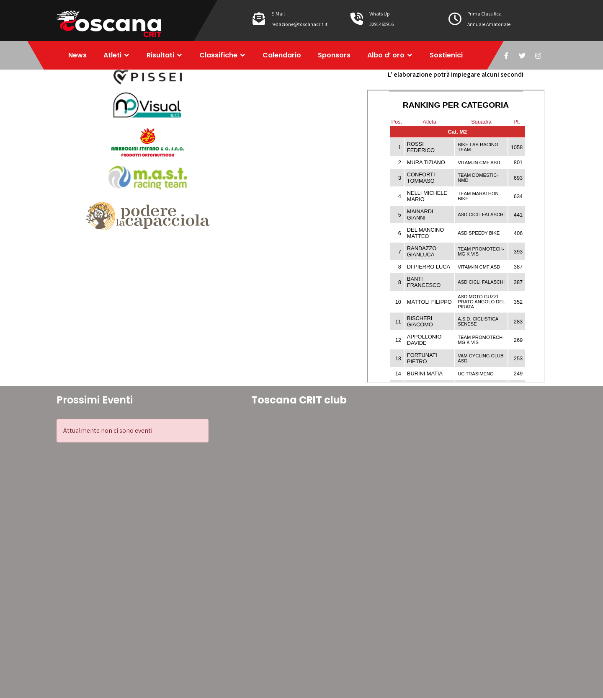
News (77, 55)
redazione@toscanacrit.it (299, 24)
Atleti (112, 55)
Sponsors (334, 55)
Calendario (282, 55)
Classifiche (218, 55)
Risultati (160, 55)
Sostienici (446, 55)
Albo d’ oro (386, 55)
